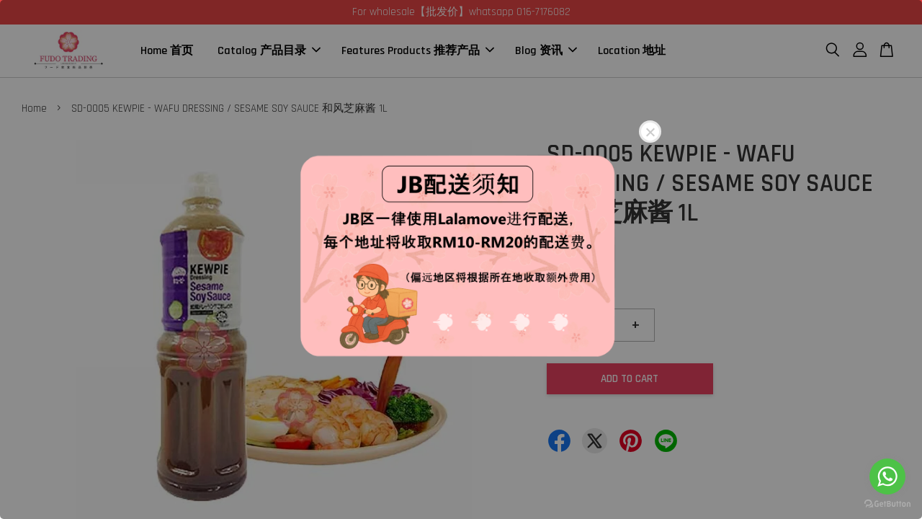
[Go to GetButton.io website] (887, 504)
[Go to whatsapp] (887, 476)
